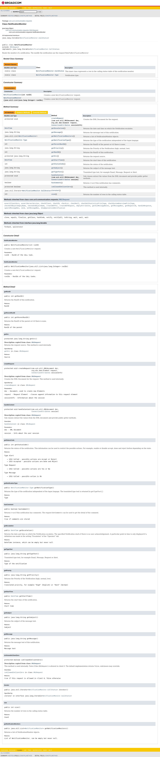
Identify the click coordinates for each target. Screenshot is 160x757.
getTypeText (56, 172)
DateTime (8, 128)
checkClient (46, 203)
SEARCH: (16, 12)
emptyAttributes (83, 206)
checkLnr (65, 203)
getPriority (56, 148)
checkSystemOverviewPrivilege (121, 203)
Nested (11, 16)
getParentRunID (58, 144)
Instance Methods (23, 112)
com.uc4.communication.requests (20, 21)
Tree (29, 8)
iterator (55, 190)
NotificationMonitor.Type (47, 75)
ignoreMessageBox (11, 208)
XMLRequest (14, 47)
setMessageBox (33, 208)
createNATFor (52, 206)
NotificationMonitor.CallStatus (34, 38)
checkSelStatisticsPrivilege (93, 203)
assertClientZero (11, 203)
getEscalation (57, 128)
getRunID (55, 152)
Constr (22, 16)
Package (12, 8)
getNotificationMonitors (62, 136)
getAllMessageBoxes (100, 206)
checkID (56, 203)
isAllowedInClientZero (61, 187)
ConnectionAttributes (60, 125)
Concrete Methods (40, 112)
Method (29, 16)
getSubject (56, 168)
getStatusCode (57, 164)
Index (45, 8)
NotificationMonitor (12, 95)
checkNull (75, 203)
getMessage (56, 132)
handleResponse (144, 206)
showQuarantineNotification (53, 208)
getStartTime (57, 160)
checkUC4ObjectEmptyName (15, 206)
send (23, 208)
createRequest (57, 118)
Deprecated (37, 8)
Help (50, 8)
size (53, 194)
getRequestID (130, 206)
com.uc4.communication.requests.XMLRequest (22, 30)
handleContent (57, 175)
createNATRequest (67, 206)
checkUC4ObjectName (36, 206)
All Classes (5, 10)
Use (25, 8)
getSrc (54, 156)
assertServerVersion (30, 203)
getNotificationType (60, 140)
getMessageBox (117, 206)
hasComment (56, 183)
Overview (4, 8)
